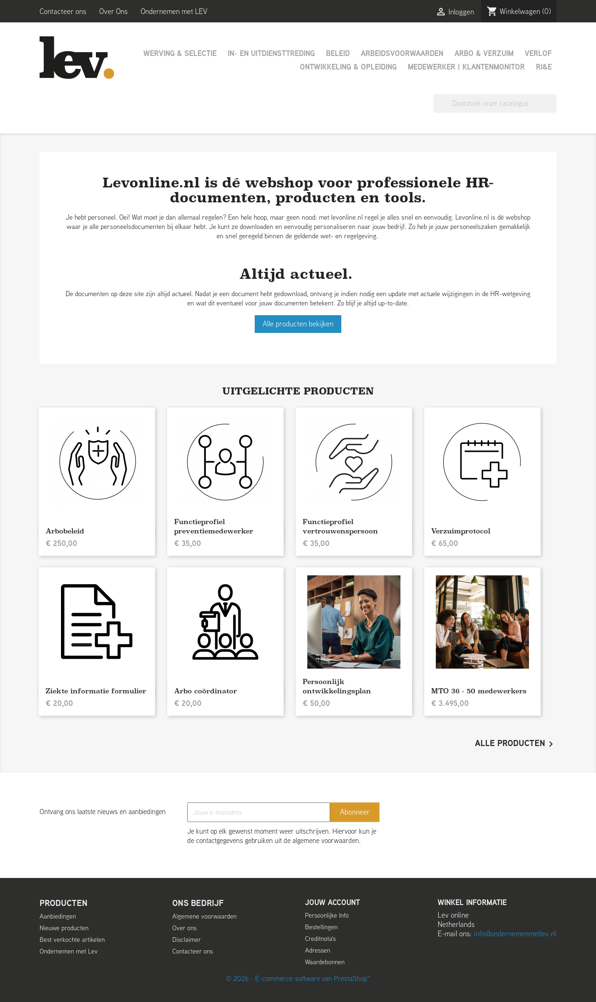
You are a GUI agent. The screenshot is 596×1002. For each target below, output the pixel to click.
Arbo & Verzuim (484, 53)
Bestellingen (321, 927)
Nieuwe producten (64, 928)
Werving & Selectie (180, 53)
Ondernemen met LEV (174, 11)
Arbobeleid (65, 531)
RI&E (544, 67)
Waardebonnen (325, 962)
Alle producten (515, 744)
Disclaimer (186, 939)
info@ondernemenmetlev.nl (515, 933)
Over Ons (113, 11)
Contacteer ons (63, 11)
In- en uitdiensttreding (271, 53)
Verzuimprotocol (460, 531)
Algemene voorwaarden (204, 916)
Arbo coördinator (205, 691)
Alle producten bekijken (298, 323)
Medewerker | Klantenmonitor (466, 67)
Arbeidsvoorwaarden (402, 53)
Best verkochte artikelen (72, 939)
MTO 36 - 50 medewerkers (479, 691)
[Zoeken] (494, 103)
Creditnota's (320, 938)
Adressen (317, 950)
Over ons (184, 928)
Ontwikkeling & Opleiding (348, 67)
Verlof (538, 53)
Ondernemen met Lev (69, 951)
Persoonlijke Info (327, 915)
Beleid (338, 53)
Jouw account (332, 902)
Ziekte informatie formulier (96, 691)
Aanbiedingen (58, 916)
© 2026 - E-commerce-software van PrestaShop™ (298, 978)
